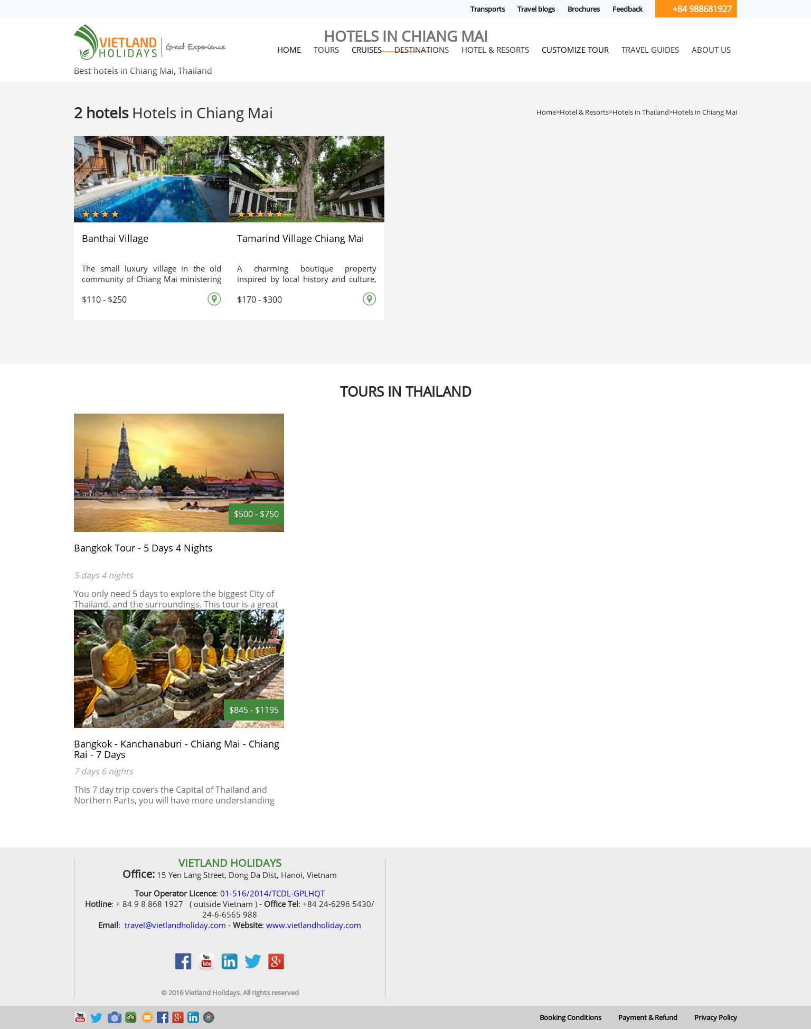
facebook (183, 967)
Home (546, 112)
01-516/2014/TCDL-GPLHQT (272, 893)
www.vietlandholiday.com (313, 925)
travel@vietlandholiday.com (175, 925)
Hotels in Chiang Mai (705, 112)
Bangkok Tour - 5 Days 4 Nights (143, 547)
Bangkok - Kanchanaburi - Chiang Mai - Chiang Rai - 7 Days (176, 749)
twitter (253, 967)
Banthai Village (115, 238)
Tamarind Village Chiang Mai (300, 238)
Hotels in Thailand (640, 112)
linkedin (230, 967)
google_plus (276, 967)
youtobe (206, 967)
